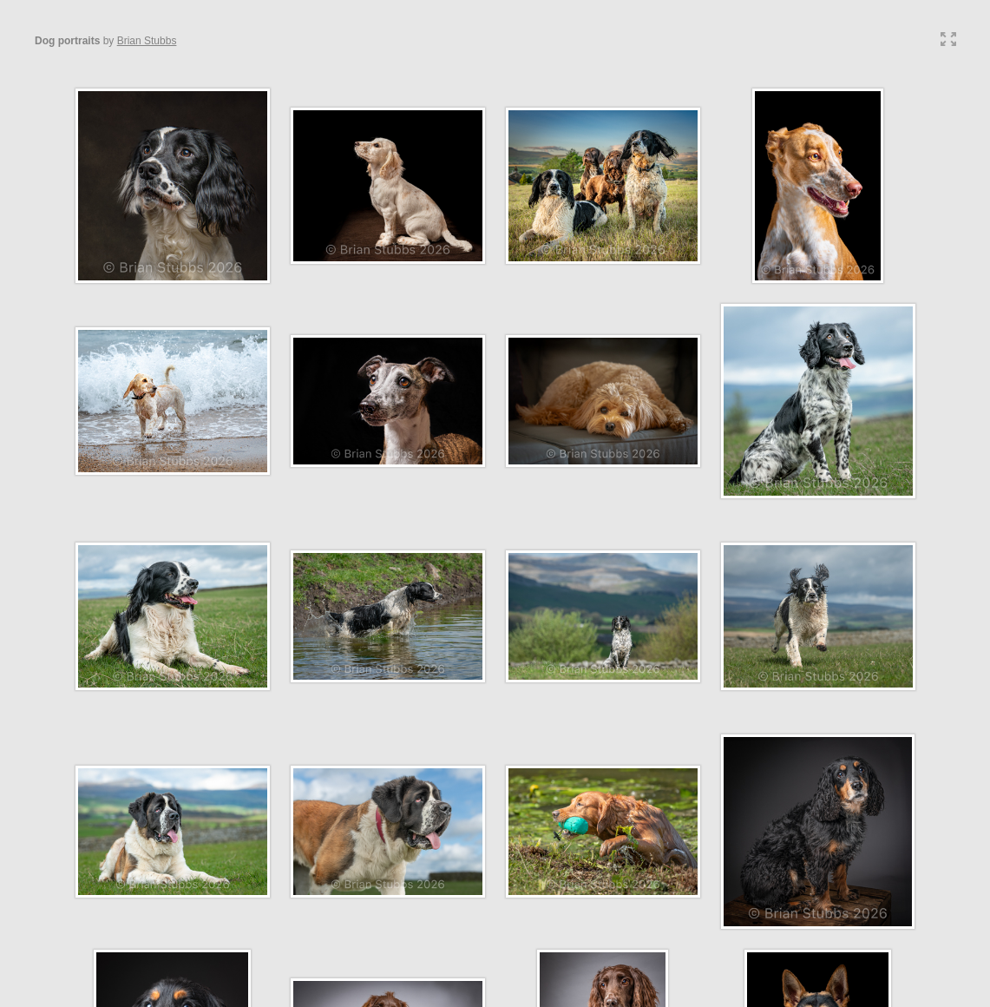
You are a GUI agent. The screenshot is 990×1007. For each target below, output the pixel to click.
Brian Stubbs (147, 41)
